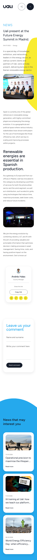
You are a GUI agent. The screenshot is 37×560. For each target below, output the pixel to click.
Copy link (18, 292)
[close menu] (30, 6)
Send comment (14, 365)
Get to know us (20, 255)
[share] (21, 6)
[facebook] (21, 298)
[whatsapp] (26, 298)
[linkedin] (11, 298)
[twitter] (16, 298)
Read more (9, 466)
